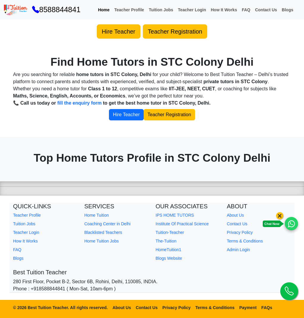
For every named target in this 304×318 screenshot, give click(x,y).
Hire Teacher (118, 31)
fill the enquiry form (79, 103)
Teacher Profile (129, 9)
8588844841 (56, 9)
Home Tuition (96, 215)
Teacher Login (192, 9)
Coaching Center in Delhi (107, 223)
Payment (247, 307)
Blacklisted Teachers (103, 232)
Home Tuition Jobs (101, 241)
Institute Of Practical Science (182, 223)
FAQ (246, 9)
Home (104, 9)
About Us (235, 215)
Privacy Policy (240, 232)
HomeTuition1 (168, 249)
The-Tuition (166, 241)
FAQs (266, 307)
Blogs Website (169, 258)
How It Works (224, 9)
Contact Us (266, 9)
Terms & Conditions (245, 241)
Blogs (287, 9)
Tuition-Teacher (170, 232)
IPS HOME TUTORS (175, 215)
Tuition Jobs (161, 9)
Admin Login (238, 249)
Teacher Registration (175, 31)
